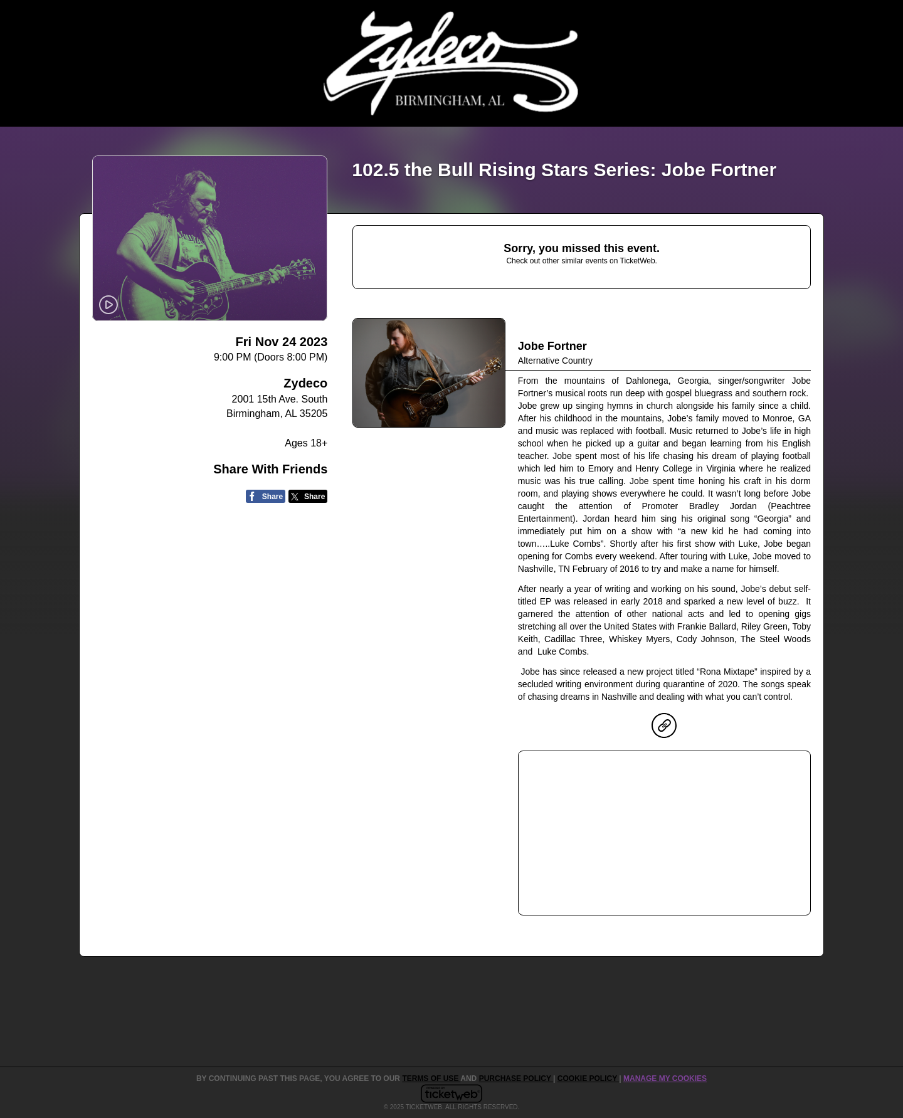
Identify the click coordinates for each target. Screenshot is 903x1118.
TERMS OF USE (431, 1078)
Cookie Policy (588, 1078)
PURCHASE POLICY (516, 1078)
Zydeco (305, 383)
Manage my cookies (665, 1078)
